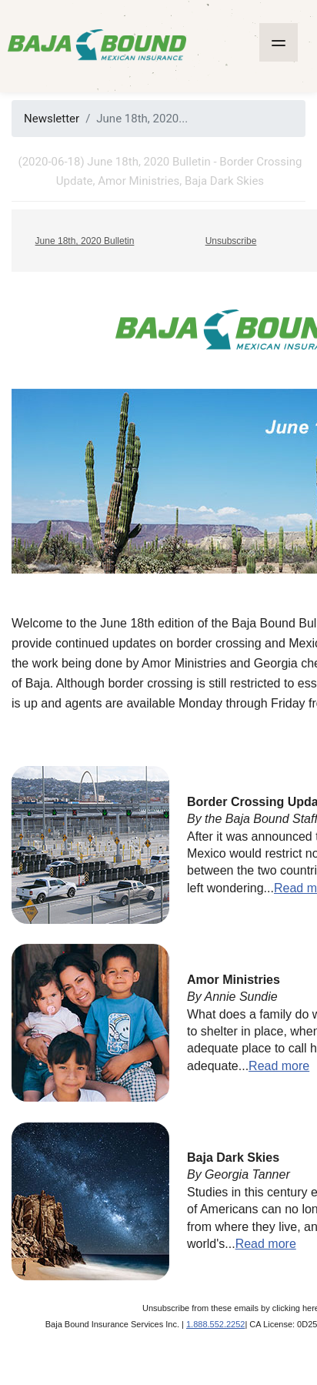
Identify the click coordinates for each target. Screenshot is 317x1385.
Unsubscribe (231, 241)
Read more (279, 1065)
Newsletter (51, 118)
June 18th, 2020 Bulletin (85, 241)
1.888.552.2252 (215, 1324)
